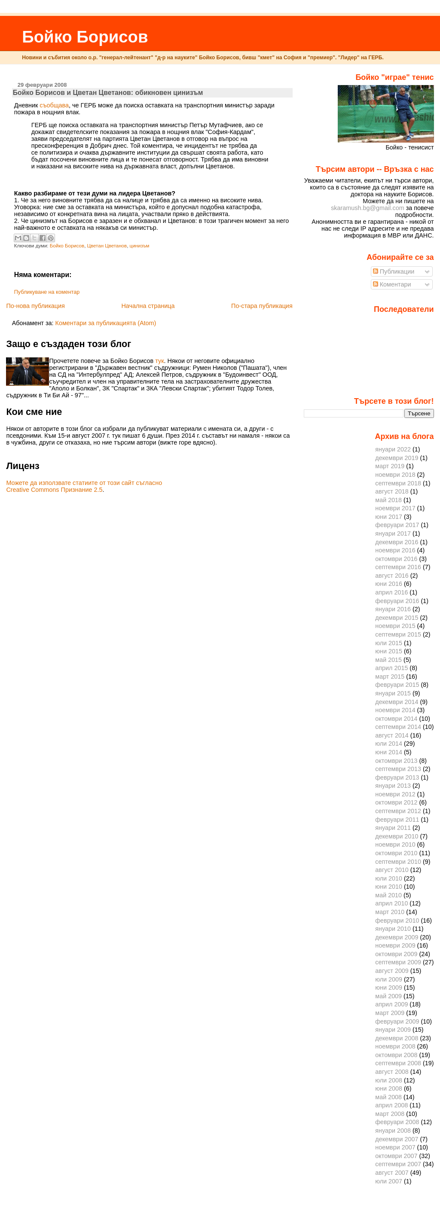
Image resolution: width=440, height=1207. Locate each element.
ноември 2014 (395, 710)
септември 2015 (398, 634)
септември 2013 (398, 768)
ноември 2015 (395, 625)
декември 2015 (396, 617)
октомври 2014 (396, 718)
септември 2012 (398, 811)
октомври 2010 (396, 853)
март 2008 (389, 1113)
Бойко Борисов (85, 36)
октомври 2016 (396, 558)
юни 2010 (388, 886)
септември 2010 (398, 861)
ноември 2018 (395, 474)
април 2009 (391, 1004)
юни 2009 (388, 987)
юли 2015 (388, 643)
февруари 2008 (397, 1122)
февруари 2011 (397, 819)
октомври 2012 (396, 802)
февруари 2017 (397, 524)
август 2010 (392, 869)
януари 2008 (393, 1130)
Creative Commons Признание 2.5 (54, 489)
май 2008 (388, 1097)
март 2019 (389, 466)
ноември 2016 (395, 550)
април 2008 (391, 1105)
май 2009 (388, 996)
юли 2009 (388, 979)
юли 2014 (388, 743)
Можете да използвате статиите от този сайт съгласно (84, 482)
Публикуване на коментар (47, 292)
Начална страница (147, 305)
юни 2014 (388, 752)
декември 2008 (396, 1038)
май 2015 (388, 659)
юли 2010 (388, 878)
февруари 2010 (397, 920)
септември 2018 (398, 483)
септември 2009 (398, 962)
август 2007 (392, 1172)
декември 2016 (396, 542)
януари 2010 (393, 928)
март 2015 (389, 676)
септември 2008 (398, 1063)
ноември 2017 (395, 508)
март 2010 (389, 911)
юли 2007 (388, 1181)
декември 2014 (396, 701)
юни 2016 (388, 583)
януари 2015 (393, 693)
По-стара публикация (262, 305)
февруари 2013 (397, 777)
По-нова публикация (35, 305)
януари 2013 (393, 785)
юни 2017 (388, 516)
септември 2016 (398, 567)
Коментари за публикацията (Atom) (105, 323)
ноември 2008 (395, 1046)
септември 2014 (398, 726)
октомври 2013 (396, 760)
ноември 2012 (395, 794)
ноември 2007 (395, 1147)
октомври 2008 (396, 1055)
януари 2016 (393, 609)
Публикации (394, 271)
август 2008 (392, 1071)
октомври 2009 (396, 954)
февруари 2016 (397, 600)
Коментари (392, 284)
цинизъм (140, 245)
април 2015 (391, 667)
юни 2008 (388, 1088)
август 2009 (392, 970)
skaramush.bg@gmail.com (367, 207)
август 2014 (392, 735)
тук (159, 360)
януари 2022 (393, 449)
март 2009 (389, 1012)
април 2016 (391, 592)
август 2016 (392, 575)
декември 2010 (396, 836)
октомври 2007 (396, 1155)
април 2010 (391, 903)
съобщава (54, 105)
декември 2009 (396, 937)
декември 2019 (396, 457)
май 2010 (388, 895)
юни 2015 (388, 651)
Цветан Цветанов (107, 245)
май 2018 (388, 500)
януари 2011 (393, 827)
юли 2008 (388, 1080)
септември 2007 (398, 1164)
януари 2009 (393, 1029)
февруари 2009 (397, 1021)
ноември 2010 (395, 844)
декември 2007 (396, 1139)
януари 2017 (393, 533)
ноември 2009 (395, 945)
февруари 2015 (397, 684)
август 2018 (392, 491)
